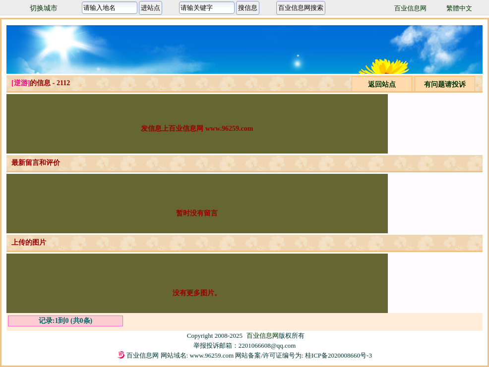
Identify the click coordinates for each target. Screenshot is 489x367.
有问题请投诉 (445, 84)
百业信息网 (410, 8)
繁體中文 (459, 8)
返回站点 (382, 84)
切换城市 (44, 8)
